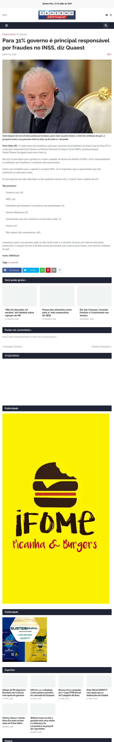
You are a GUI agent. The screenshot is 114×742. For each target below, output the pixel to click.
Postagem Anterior (13, 346)
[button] (6, 25)
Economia (22, 34)
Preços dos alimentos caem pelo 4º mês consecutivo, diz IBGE (57, 312)
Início (4, 15)
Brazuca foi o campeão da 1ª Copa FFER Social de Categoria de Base (69, 693)
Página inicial (8, 34)
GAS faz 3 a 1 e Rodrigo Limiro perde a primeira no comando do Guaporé (42, 693)
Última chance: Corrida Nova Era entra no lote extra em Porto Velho (13, 720)
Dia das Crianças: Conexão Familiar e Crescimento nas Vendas (94, 312)
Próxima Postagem (101, 346)
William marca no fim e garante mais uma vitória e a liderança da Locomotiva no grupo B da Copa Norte (42, 723)
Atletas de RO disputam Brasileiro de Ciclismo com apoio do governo (14, 693)
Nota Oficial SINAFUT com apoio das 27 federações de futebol (97, 693)
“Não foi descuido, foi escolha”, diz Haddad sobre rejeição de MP (19, 312)
